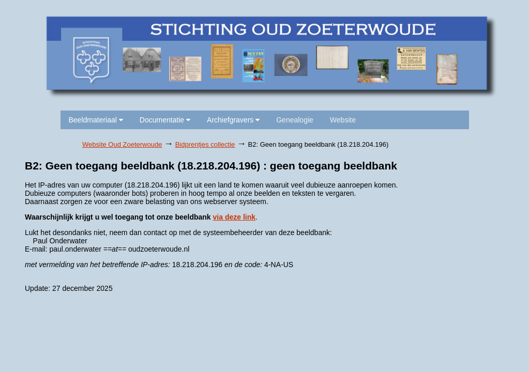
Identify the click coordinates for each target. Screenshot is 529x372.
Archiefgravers (233, 120)
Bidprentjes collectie (205, 144)
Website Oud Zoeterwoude (122, 144)
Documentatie (165, 120)
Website (343, 120)
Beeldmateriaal (96, 120)
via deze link (234, 217)
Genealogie (294, 120)
